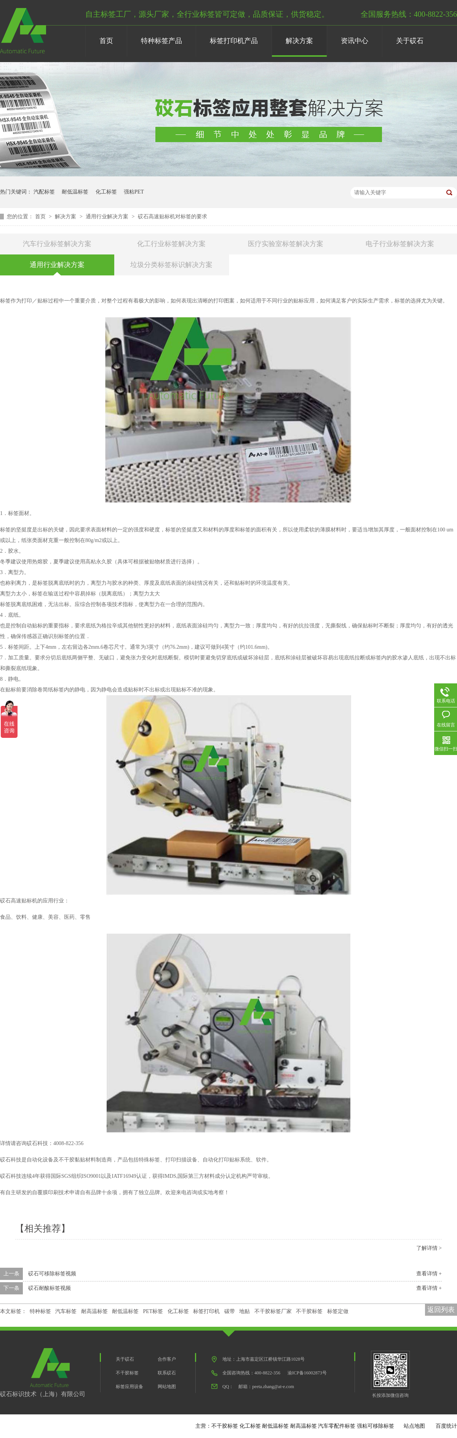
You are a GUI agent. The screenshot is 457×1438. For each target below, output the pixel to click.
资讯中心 (354, 41)
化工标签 (106, 192)
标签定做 (337, 1311)
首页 (106, 41)
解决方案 (299, 41)
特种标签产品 (161, 41)
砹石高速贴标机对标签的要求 (172, 216)
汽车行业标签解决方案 (57, 244)
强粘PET (134, 192)
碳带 (229, 1311)
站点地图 (414, 1426)
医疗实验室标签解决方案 (285, 244)
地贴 (244, 1311)
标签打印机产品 (234, 41)
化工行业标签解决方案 (171, 244)
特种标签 (40, 1311)
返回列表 (441, 1309)
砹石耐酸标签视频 (49, 1288)
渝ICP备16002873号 (307, 1373)
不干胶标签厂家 (273, 1311)
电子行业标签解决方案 (400, 244)
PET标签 (153, 1311)
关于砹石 (409, 41)
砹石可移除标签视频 (52, 1273)
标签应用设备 (129, 1386)
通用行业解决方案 (108, 216)
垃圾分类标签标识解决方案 (171, 265)
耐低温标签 (75, 192)
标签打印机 (206, 1311)
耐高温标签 (94, 1311)
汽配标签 (44, 192)
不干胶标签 (309, 1311)
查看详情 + (429, 1273)
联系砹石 (167, 1373)
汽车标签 (66, 1311)
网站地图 (167, 1386)
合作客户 (167, 1359)
